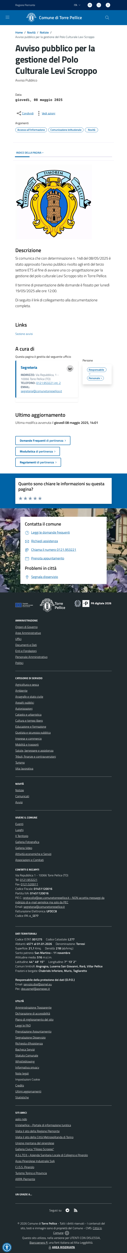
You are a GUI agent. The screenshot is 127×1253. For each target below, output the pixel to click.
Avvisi (19, 802)
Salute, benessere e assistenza (34, 750)
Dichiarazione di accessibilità (32, 1013)
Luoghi (19, 830)
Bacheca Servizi (25, 1049)
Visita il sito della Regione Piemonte (37, 1131)
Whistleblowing (25, 1061)
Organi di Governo (26, 627)
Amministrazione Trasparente (33, 1007)
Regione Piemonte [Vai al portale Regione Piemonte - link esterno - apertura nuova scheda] (25, 5)
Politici (19, 663)
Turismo (20, 762)
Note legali (22, 1073)
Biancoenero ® (39, 1242)
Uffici (18, 639)
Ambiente (21, 690)
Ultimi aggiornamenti (28, 1091)
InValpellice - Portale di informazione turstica (43, 1125)
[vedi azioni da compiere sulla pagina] (45, 113)
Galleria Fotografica (27, 842)
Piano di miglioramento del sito (34, 1019)
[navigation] (7, 17)
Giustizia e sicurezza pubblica (33, 732)
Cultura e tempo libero (29, 720)
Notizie (44, 32)
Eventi (19, 824)
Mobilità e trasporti (27, 744)
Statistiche (22, 1097)
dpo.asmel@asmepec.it (35, 988)
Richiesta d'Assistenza (29, 1043)
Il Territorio (21, 836)
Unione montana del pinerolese (34, 1143)
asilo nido (21, 1119)
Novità (31, 32)
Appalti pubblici (24, 702)
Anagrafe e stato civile (29, 696)
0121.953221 (28, 879)
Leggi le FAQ (23, 1025)
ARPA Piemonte (25, 1179)
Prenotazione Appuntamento (33, 1031)
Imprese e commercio (28, 738)
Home (19, 32)
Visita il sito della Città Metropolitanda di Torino (44, 1137)
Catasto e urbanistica (28, 714)
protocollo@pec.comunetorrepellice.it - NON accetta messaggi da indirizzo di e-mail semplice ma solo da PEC (59, 899)
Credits (19, 1085)
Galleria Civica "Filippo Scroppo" (34, 1149)
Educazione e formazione (30, 726)
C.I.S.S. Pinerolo (24, 1167)
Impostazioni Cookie (27, 1079)
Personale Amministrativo (31, 657)
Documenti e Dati (26, 645)
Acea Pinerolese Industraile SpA (35, 1161)
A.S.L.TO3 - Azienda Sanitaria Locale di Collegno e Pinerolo (51, 1155)
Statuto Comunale (26, 1055)
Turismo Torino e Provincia (31, 1173)
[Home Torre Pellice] (53, 17)
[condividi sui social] (24, 113)
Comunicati (22, 796)
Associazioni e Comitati (29, 860)
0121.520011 (29, 884)
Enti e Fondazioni (26, 651)
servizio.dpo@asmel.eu (38, 984)
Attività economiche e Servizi (33, 854)
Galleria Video (23, 848)
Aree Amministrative (28, 633)
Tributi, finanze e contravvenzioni (35, 756)
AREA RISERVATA (61, 1247)
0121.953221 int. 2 (48, 383)
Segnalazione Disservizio (30, 1037)
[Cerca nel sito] (107, 17)
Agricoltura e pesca (27, 684)
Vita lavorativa (24, 768)
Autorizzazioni (23, 708)
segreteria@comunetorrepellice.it (41, 391)
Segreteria (29, 367)
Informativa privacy (27, 1067)
